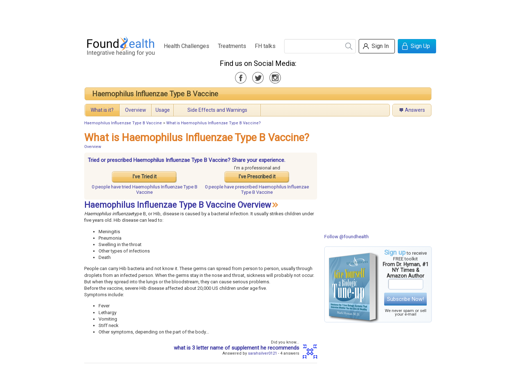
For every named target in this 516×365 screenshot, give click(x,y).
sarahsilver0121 (262, 353)
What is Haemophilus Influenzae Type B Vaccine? (213, 123)
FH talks (265, 46)
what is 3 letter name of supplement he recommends (236, 348)
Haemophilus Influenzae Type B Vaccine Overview (177, 205)
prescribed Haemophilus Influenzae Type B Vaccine (257, 189)
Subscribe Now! (405, 299)
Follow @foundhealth (346, 236)
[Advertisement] (257, 16)
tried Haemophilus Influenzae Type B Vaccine (144, 189)
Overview (135, 110)
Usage (163, 110)
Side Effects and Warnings (217, 110)
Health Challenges (186, 46)
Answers (415, 110)
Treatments (232, 46)
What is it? (102, 110)
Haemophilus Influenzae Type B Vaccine (155, 94)
